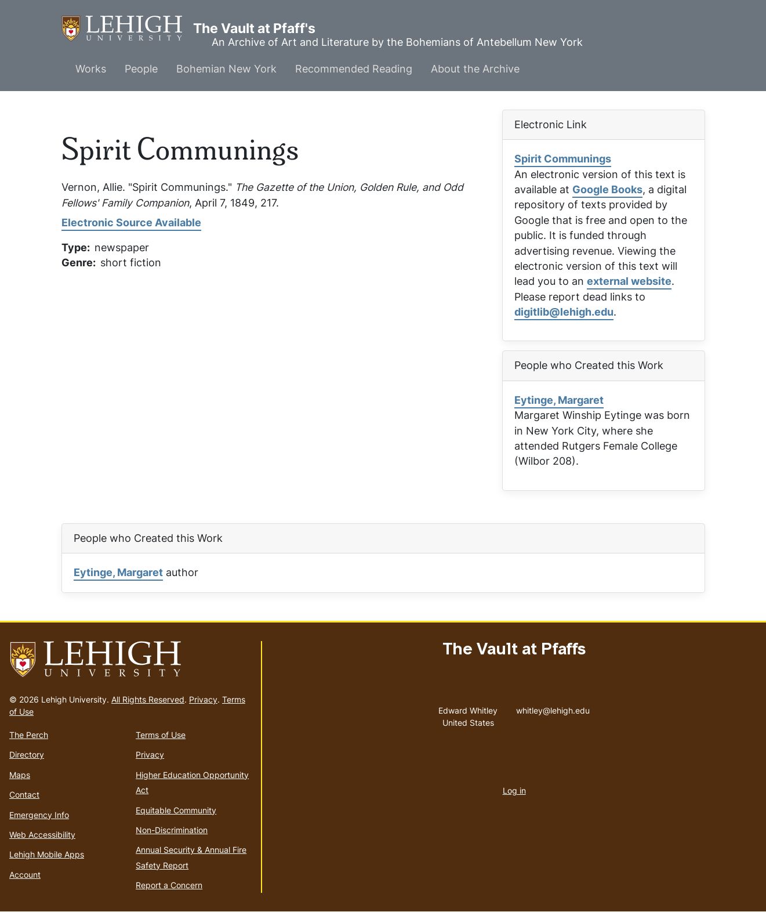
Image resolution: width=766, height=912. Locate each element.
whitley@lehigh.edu (553, 708)
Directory (26, 754)
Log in (514, 790)
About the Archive (475, 68)
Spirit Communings (562, 158)
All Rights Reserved (147, 699)
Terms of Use (161, 734)
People (141, 68)
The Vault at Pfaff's (127, 29)
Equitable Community (176, 810)
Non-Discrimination (172, 829)
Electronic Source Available (131, 222)
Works (90, 68)
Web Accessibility (42, 834)
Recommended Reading (353, 68)
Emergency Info (39, 814)
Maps (19, 774)
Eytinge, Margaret (559, 400)
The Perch (28, 734)
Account (25, 874)
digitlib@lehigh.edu (563, 312)
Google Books (607, 189)
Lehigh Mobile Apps (46, 854)
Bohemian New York (226, 68)
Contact (24, 794)
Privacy (203, 699)
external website (629, 281)
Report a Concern (169, 885)
